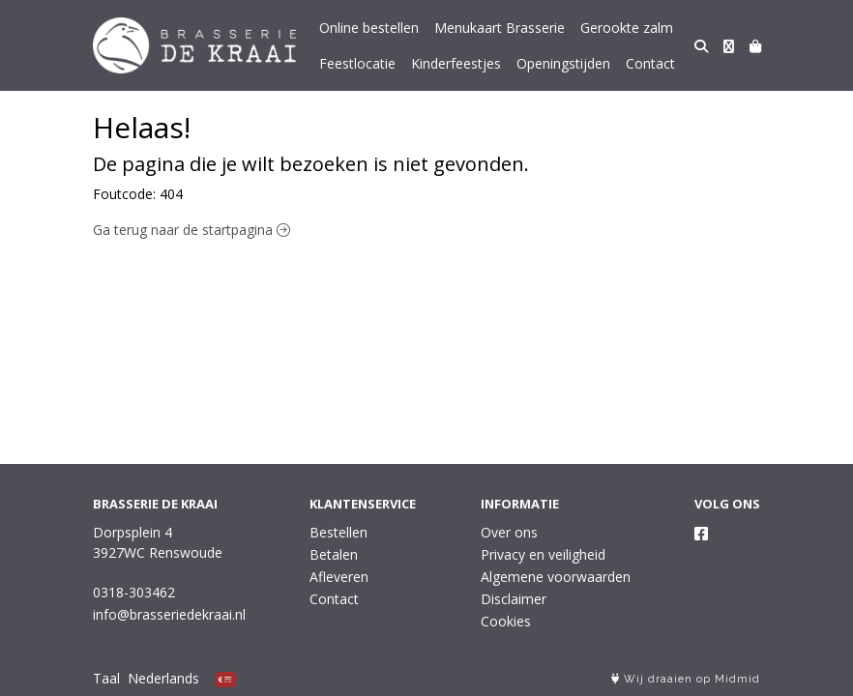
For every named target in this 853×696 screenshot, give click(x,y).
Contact (650, 63)
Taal (106, 678)
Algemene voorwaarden (556, 576)
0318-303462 (134, 592)
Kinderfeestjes (456, 63)
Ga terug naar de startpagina (191, 229)
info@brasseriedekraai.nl (169, 614)
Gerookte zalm (626, 27)
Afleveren (338, 576)
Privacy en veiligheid (543, 554)
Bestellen (338, 532)
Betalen (333, 554)
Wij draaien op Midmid (685, 679)
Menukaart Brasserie (499, 27)
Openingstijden (563, 63)
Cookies (506, 621)
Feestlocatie (357, 63)
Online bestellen (369, 27)
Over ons (509, 532)
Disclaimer (513, 599)
